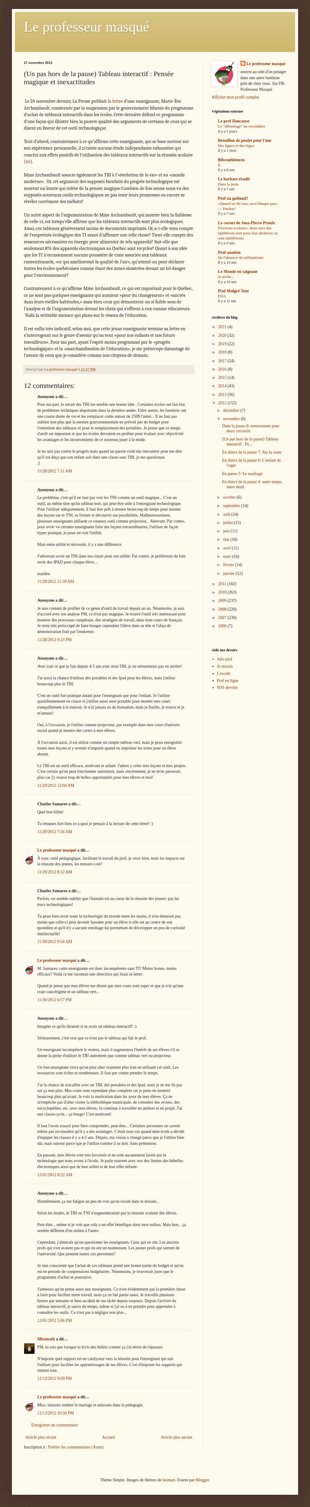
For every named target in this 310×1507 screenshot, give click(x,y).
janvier (229, 573)
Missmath (46, 1339)
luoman (168, 1480)
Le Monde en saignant (238, 271)
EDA (222, 296)
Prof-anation (229, 252)
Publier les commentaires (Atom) (75, 1447)
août (227, 514)
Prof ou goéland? (233, 198)
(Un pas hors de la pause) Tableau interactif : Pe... (250, 441)
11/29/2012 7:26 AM (54, 831)
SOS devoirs (227, 687)
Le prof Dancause (233, 121)
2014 (223, 386)
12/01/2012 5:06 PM (54, 1320)
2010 (223, 592)
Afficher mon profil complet (235, 97)
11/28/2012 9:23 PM (54, 639)
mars (227, 556)
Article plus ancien (176, 1437)
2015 (223, 377)
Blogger (202, 1480)
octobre (229, 497)
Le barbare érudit (234, 179)
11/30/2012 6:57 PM (54, 1000)
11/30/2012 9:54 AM (54, 941)
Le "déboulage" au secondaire (241, 126)
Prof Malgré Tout (233, 291)
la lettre (115, 101)
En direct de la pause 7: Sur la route (252, 452)
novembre (232, 419)
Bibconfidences (231, 160)
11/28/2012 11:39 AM (55, 581)
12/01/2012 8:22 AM (54, 1175)
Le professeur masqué (86, 27)
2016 (223, 369)
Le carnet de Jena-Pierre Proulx (246, 223)
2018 (223, 352)
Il (219, 165)
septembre (232, 505)
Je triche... (226, 276)
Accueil (108, 1437)
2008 (223, 609)
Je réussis (225, 666)
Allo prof (224, 659)
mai (226, 539)
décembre (231, 410)
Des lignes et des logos (236, 145)
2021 (223, 327)
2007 (223, 617)
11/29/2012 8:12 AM (54, 872)
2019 (223, 344)
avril (227, 548)
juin (226, 531)
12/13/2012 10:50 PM (55, 1413)
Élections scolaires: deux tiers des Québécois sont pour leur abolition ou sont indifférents (248, 233)
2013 (223, 394)
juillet (228, 522)
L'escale (223, 673)
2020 (223, 335)
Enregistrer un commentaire (54, 1425)
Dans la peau (228, 184)
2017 (223, 361)
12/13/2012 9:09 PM (54, 1378)
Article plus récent (40, 1437)
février (229, 565)
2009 (223, 600)
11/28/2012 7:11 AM (54, 471)
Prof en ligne (227, 680)
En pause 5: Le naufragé (242, 473)
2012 (223, 403)
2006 (223, 626)
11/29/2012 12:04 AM (55, 785)
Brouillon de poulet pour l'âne (244, 140)
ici (28, 161)
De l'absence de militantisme (241, 257)
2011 (222, 584)
